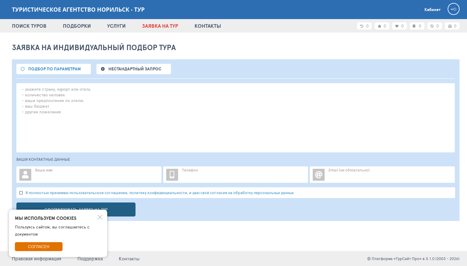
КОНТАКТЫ (207, 26)
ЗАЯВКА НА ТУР (160, 26)
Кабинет (432, 10)
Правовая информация (36, 258)
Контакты (129, 258)
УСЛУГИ (116, 26)
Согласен (38, 246)
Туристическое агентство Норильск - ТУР (78, 9)
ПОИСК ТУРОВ (29, 26)
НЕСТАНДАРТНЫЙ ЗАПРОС (134, 69)
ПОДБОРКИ (77, 26)
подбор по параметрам (54, 69)
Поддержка (90, 258)
